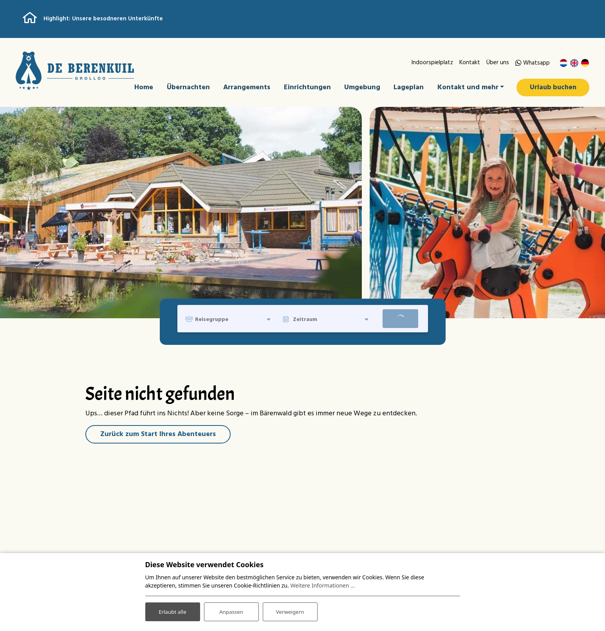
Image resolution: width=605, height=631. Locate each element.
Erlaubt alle (172, 611)
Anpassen (231, 611)
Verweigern (290, 611)
